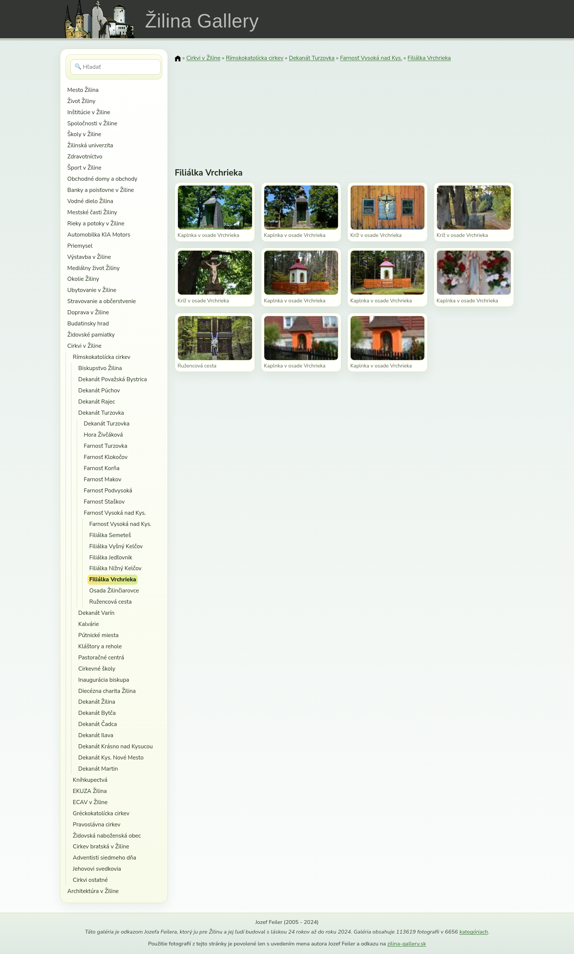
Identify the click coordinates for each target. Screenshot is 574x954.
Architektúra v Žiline (93, 891)
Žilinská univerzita (90, 145)
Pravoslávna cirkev (97, 824)
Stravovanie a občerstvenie (101, 301)
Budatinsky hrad (88, 323)
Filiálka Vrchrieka (112, 579)
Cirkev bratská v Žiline (101, 846)
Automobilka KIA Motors (98, 234)
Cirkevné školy (96, 668)
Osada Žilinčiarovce (114, 590)
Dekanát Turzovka (101, 413)
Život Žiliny (81, 101)
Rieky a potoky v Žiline (95, 223)
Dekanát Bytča (96, 713)
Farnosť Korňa (101, 468)
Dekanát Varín (96, 613)
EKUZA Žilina (90, 791)
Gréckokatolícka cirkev (101, 813)
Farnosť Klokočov (106, 457)
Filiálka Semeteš (110, 535)
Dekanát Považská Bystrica (112, 379)
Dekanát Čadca (97, 724)
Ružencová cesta (110, 602)
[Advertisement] (344, 110)
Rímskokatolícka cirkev (102, 357)
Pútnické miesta (98, 635)
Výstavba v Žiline (89, 257)
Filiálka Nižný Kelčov (115, 568)
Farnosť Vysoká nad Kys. (115, 513)
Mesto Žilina (83, 90)
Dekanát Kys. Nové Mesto (110, 757)
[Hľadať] (115, 67)
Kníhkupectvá (90, 780)
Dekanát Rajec (96, 401)
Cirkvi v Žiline (84, 346)
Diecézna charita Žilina (106, 691)
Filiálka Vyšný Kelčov (116, 546)
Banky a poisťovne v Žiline (100, 190)
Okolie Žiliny (83, 279)
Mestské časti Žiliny (92, 212)
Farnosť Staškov (104, 501)
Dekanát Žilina (96, 702)
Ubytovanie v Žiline (92, 290)
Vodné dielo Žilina (90, 201)
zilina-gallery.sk (406, 943)
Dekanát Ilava (95, 735)
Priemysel (80, 246)
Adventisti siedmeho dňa (104, 857)
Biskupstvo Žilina (100, 368)
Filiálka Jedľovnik (110, 557)
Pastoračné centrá (101, 657)
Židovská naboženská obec (107, 835)
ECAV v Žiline (90, 802)
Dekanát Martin (98, 768)
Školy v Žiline (84, 134)
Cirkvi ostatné (90, 880)
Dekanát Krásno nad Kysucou (115, 746)
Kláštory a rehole (100, 646)
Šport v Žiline (84, 167)
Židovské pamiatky (91, 334)
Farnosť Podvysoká (108, 490)
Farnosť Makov (102, 479)
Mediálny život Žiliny (93, 268)
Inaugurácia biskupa (103, 680)
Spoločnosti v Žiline (92, 123)
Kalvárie (88, 624)
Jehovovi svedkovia (97, 869)
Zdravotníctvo (84, 156)
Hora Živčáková (103, 435)
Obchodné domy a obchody (102, 179)
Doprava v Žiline (88, 312)
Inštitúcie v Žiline (88, 112)
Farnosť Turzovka (105, 446)
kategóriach (473, 931)
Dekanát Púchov (99, 390)
